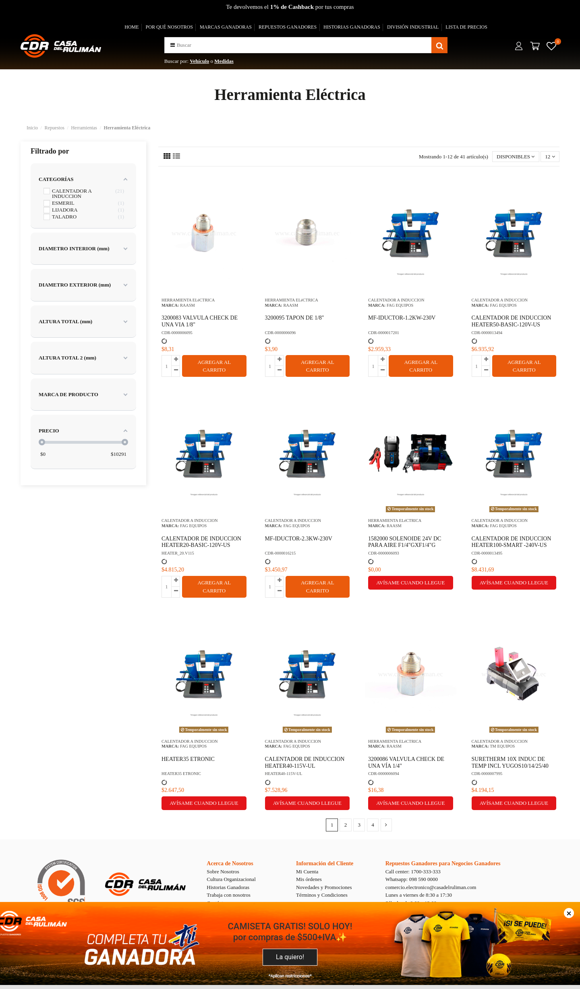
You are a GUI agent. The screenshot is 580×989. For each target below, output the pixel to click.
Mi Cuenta (307, 871)
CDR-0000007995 (487, 773)
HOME (131, 27)
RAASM (187, 305)
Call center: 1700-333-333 (413, 871)
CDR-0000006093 (383, 553)
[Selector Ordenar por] (515, 156)
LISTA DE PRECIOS (466, 27)
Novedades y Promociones (324, 887)
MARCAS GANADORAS (226, 27)
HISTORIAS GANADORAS (351, 27)
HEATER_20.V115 (178, 553)
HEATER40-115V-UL (283, 773)
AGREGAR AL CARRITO (214, 366)
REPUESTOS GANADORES (288, 27)
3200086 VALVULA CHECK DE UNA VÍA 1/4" (406, 762)
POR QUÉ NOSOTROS (169, 27)
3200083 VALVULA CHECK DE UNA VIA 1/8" (200, 321)
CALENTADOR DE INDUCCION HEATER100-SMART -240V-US (511, 542)
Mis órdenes (309, 879)
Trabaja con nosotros (229, 895)
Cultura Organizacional (231, 879)
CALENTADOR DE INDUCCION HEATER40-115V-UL (305, 762)
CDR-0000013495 (487, 553)
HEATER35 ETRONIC (188, 759)
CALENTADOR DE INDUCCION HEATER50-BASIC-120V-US (511, 321)
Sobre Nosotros (223, 871)
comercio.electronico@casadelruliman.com (430, 887)
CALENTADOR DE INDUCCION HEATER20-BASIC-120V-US (201, 542)
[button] (172, 44)
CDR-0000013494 (487, 332)
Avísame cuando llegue (410, 583)
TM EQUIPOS (502, 746)
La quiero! (290, 957)
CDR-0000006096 (280, 332)
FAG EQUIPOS (400, 305)
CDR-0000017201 (383, 332)
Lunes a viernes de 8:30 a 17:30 (418, 895)
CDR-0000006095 (177, 332)
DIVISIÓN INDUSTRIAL (413, 27)
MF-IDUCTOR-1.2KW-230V (401, 318)
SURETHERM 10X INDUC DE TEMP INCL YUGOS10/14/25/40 (510, 762)
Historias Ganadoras (228, 887)
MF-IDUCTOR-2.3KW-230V (298, 539)
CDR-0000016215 (280, 553)
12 (550, 157)
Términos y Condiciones (322, 895)
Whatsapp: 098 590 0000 (411, 879)
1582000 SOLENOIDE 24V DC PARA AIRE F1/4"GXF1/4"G (404, 542)
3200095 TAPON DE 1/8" (294, 318)
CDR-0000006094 (383, 773)
